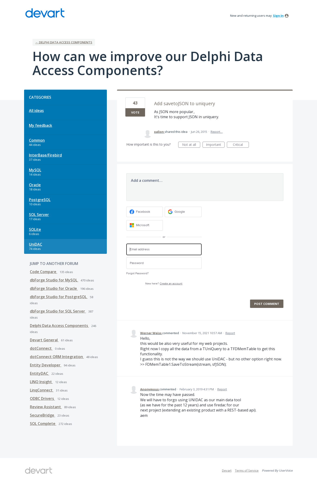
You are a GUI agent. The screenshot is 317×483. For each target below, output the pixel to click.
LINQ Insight (41, 381)
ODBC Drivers (42, 398)
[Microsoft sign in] (144, 225)
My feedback (40, 125)
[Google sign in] (183, 212)
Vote (135, 112)
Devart (226, 470)
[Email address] (164, 249)
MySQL (35, 170)
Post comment (266, 304)
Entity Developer (45, 365)
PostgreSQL (40, 199)
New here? (163, 283)
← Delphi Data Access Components (63, 42)
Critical (241, 145)
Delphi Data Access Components (59, 325)
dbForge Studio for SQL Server (58, 311)
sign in (278, 15)
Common (37, 140)
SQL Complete (43, 423)
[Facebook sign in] (144, 212)
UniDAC (35, 244)
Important (215, 145)
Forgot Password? (137, 273)
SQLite (35, 229)
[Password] (164, 263)
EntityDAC (39, 373)
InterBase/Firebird (45, 155)
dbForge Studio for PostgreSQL (59, 296)
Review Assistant (46, 406)
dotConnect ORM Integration (57, 356)
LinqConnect (42, 390)
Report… (217, 132)
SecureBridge (42, 415)
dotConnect (41, 348)
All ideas (36, 110)
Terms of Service (247, 470)
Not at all (191, 145)
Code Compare (43, 271)
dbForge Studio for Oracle (54, 288)
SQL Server (39, 214)
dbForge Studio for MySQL (54, 280)
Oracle (35, 184)
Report (230, 333)
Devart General (44, 340)
